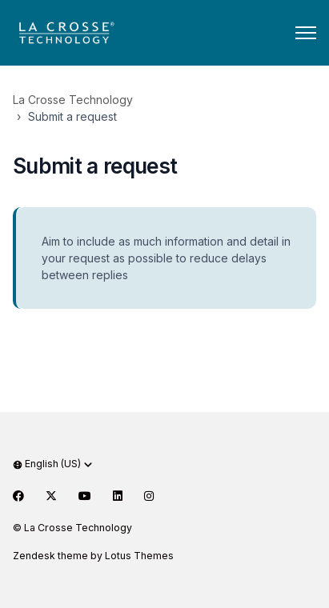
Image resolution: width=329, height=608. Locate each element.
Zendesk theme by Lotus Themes (93, 556)
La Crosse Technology (73, 99)
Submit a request (72, 116)
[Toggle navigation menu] (306, 32)
